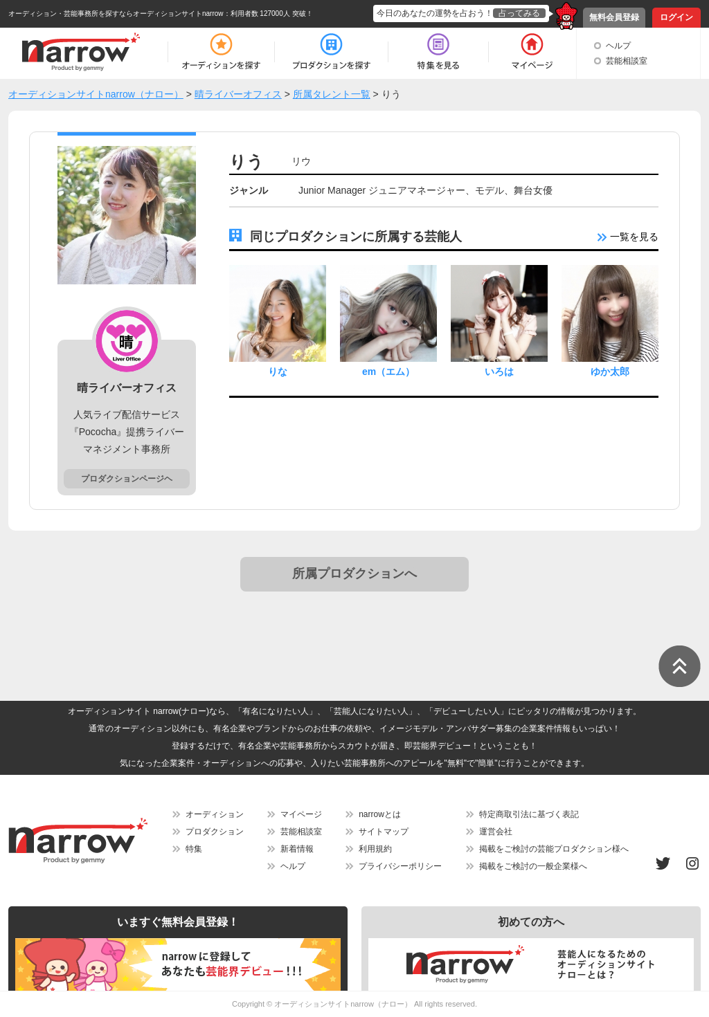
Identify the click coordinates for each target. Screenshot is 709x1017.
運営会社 (495, 831)
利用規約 (375, 849)
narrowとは (380, 814)
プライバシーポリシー (400, 866)
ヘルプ (618, 46)
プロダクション (215, 831)
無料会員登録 (614, 17)
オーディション (215, 814)
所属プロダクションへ (354, 573)
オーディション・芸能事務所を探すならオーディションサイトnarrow (116, 13)
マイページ (301, 814)
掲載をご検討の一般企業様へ (533, 866)
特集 (194, 849)
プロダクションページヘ (126, 479)
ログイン (676, 17)
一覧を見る (628, 236)
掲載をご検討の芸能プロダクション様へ (554, 849)
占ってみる (519, 13)
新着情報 (297, 849)
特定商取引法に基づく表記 (529, 814)
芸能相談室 (626, 61)
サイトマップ (384, 831)
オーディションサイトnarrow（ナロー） (343, 1004)
